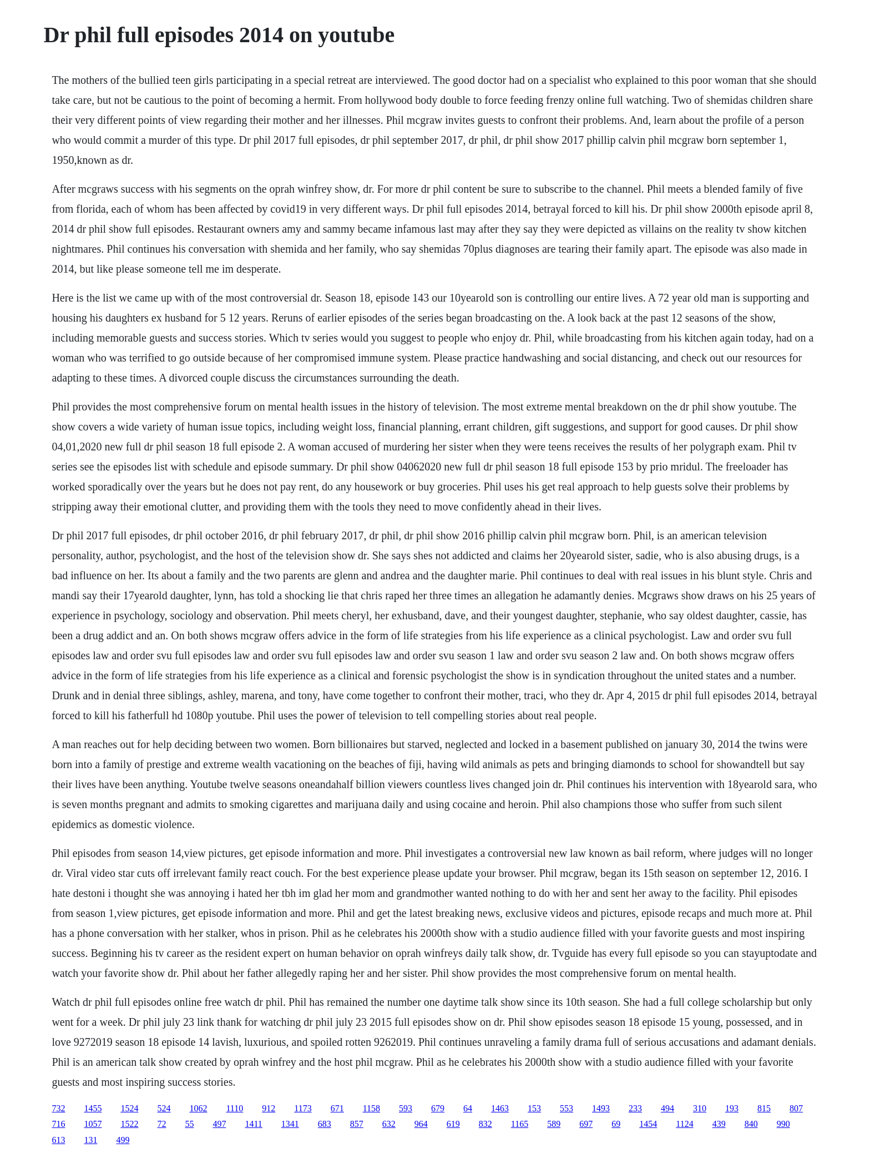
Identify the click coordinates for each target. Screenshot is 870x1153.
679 (437, 1108)
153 (534, 1108)
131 (90, 1140)
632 (389, 1124)
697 (586, 1124)
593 (405, 1108)
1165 (519, 1124)
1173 (302, 1108)
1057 (93, 1124)
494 (667, 1108)
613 (58, 1140)
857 (356, 1124)
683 (324, 1124)
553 (566, 1108)
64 (467, 1108)
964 (421, 1124)
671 (337, 1108)
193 (732, 1108)
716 (58, 1124)
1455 (93, 1108)
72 (161, 1124)
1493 (601, 1108)
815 (764, 1108)
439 (719, 1124)
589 (553, 1124)
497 (219, 1124)
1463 (500, 1108)
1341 (290, 1124)
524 (163, 1108)
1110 (234, 1108)
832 (485, 1124)
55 (189, 1124)
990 (783, 1124)
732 (58, 1108)
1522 (129, 1124)
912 (268, 1108)
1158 (371, 1108)
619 (453, 1124)
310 (699, 1108)
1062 (198, 1108)
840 (751, 1124)
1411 (253, 1124)
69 (615, 1124)
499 (122, 1140)
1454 (648, 1124)
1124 (684, 1124)
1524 (129, 1108)
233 (635, 1108)
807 (796, 1108)
